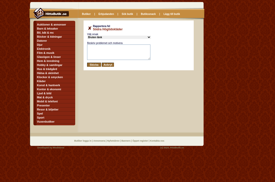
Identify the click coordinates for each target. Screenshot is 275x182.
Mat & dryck (45, 97)
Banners (126, 141)
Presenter (43, 105)
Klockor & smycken (50, 77)
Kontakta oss (157, 141)
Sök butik (127, 14)
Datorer (42, 40)
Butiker (86, 14)
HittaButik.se (177, 147)
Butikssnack (148, 14)
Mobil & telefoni (47, 101)
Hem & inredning (48, 60)
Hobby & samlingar (49, 64)
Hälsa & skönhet (48, 73)
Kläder (41, 81)
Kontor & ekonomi (49, 89)
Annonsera (99, 141)
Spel (40, 113)
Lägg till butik (172, 14)
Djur (40, 44)
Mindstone (58, 147)
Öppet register (140, 141)
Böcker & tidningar (49, 36)
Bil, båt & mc (45, 32)
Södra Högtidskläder (108, 29)
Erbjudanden (106, 14)
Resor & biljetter (47, 109)
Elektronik (43, 48)
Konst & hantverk (48, 85)
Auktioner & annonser (51, 24)
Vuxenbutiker (45, 121)
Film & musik (45, 52)
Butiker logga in (83, 141)
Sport (40, 117)
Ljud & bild (44, 93)
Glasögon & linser (49, 56)
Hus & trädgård (47, 69)
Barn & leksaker (47, 28)
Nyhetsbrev (113, 141)
